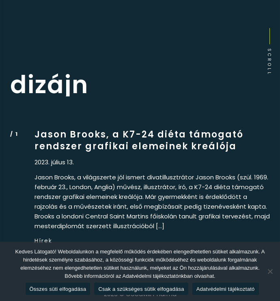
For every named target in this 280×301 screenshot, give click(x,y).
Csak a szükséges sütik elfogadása (141, 289)
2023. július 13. (54, 162)
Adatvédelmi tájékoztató (225, 289)
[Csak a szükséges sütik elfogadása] (270, 271)
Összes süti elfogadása (58, 289)
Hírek (43, 240)
